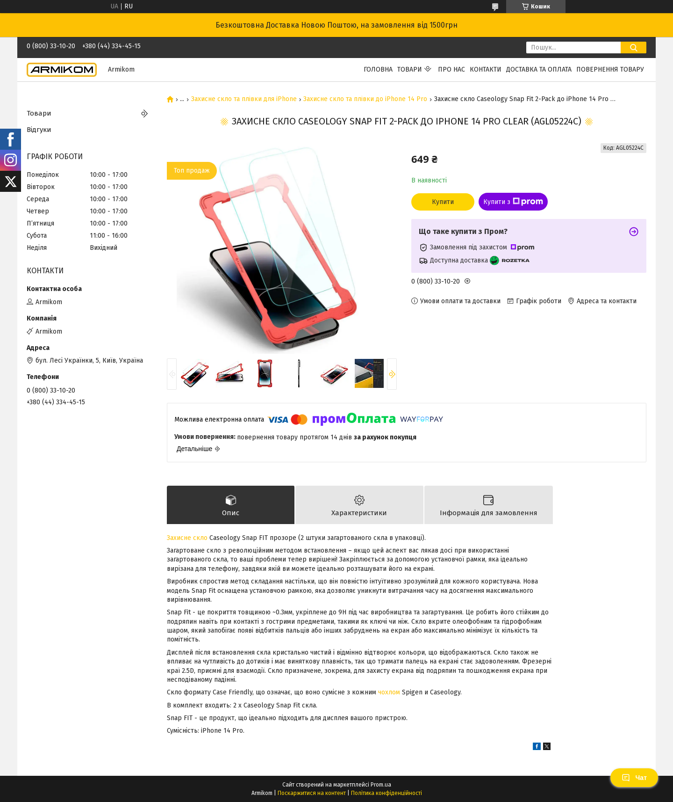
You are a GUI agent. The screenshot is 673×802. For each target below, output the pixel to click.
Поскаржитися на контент (312, 793)
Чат (634, 777)
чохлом (389, 692)
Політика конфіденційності (386, 793)
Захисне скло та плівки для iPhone (244, 99)
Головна (378, 69)
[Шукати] (633, 47)
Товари (409, 69)
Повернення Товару (610, 69)
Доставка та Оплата (539, 69)
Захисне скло (187, 538)
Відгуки (39, 129)
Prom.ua (381, 784)
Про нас (451, 69)
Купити (443, 202)
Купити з (513, 201)
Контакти (485, 69)
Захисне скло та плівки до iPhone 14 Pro (365, 99)
